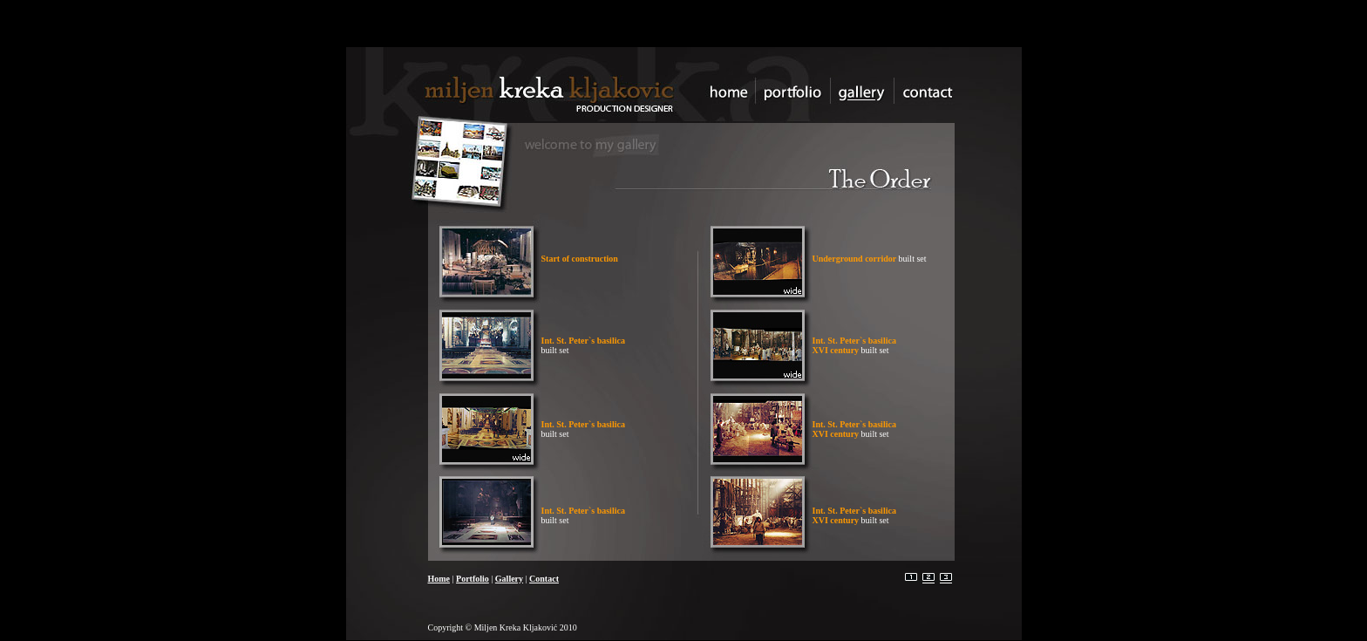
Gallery (509, 578)
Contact (544, 578)
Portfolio (472, 578)
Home (439, 578)
